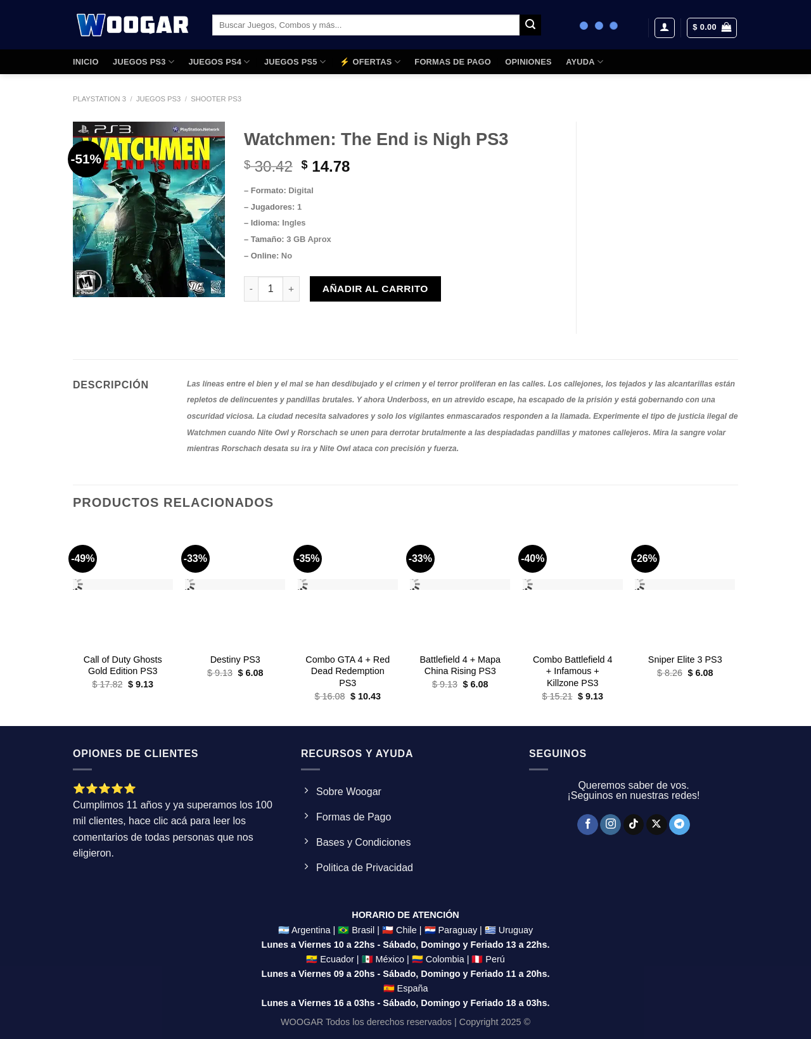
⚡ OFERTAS (370, 62)
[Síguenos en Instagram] (610, 825)
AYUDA (584, 62)
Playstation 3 (99, 99)
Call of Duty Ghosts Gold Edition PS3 (123, 665)
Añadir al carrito (375, 288)
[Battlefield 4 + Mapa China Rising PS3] (460, 586)
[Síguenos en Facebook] (587, 825)
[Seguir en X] (656, 825)
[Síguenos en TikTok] (633, 825)
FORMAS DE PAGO (452, 62)
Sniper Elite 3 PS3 (685, 659)
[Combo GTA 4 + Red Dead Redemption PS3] (348, 586)
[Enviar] (530, 25)
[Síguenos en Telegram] (679, 825)
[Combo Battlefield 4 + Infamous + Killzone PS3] (573, 586)
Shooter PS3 (216, 99)
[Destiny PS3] (235, 586)
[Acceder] (665, 28)
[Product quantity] (270, 289)
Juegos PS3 (158, 99)
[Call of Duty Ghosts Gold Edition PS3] (123, 586)
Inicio (86, 62)
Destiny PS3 (235, 659)
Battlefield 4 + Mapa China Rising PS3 (460, 665)
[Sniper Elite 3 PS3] (685, 586)
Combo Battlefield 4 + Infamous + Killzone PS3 (573, 671)
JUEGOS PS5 (295, 62)
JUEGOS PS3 (143, 62)
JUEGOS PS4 (219, 62)
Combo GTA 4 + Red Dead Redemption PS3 (347, 671)
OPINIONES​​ (528, 62)
